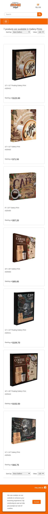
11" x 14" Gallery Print (12, 452)
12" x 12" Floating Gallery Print (15, 85)
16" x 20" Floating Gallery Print (15, 391)
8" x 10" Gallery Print (12, 208)
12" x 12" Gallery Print (12, 146)
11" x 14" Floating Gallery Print (15, 330)
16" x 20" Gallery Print (12, 269)
